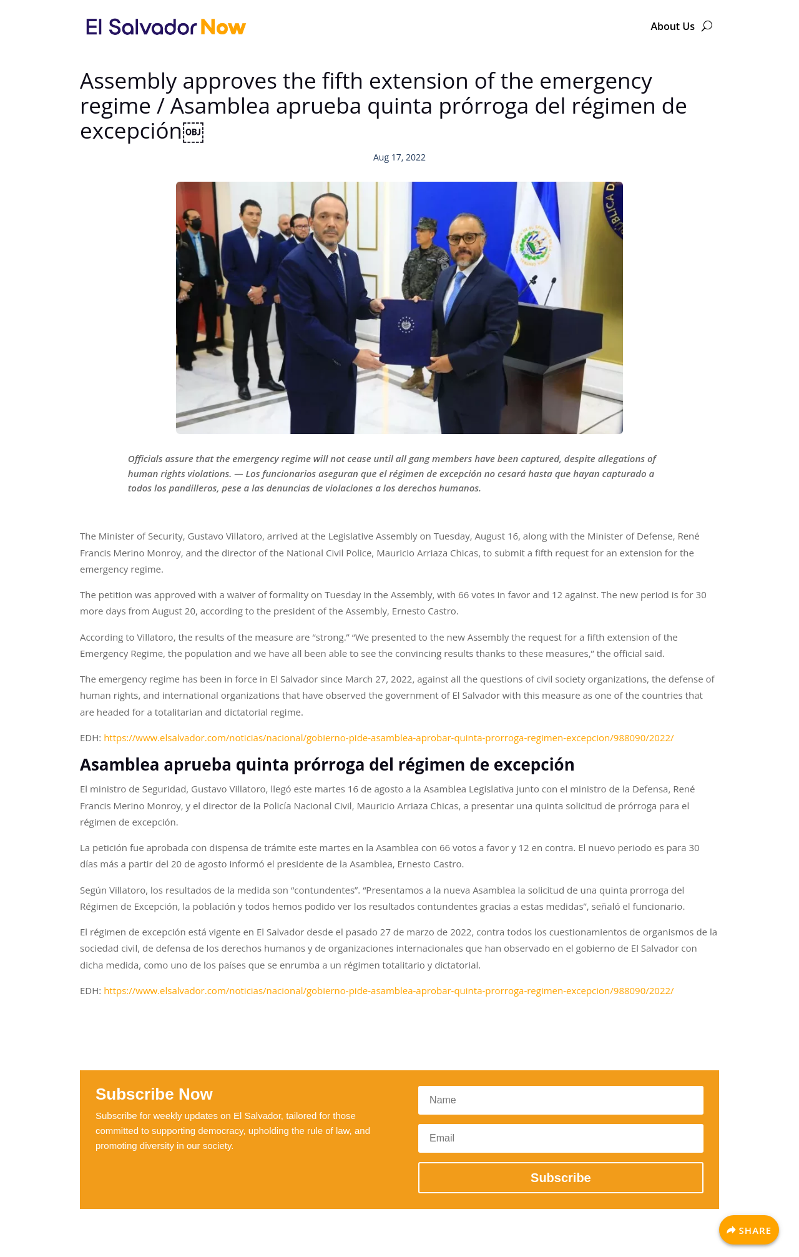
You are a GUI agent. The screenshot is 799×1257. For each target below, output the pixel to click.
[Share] (749, 1230)
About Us (672, 26)
